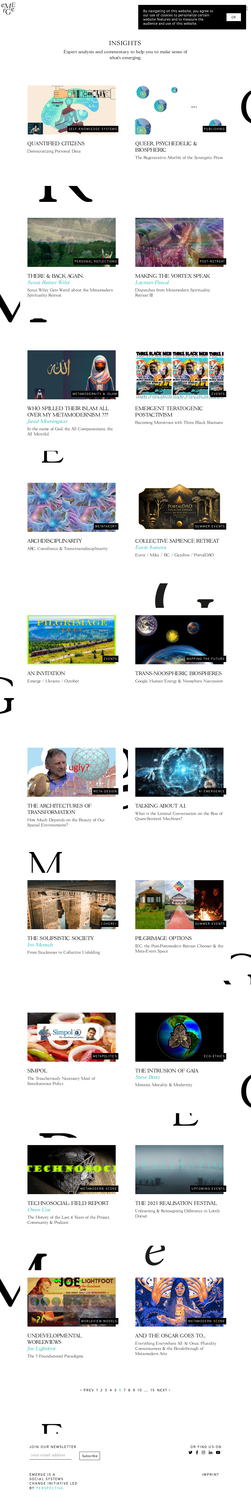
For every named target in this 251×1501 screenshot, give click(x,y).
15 (153, 1390)
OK (233, 17)
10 (140, 1390)
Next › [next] (164, 1390)
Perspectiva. (50, 1488)
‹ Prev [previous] (87, 1390)
